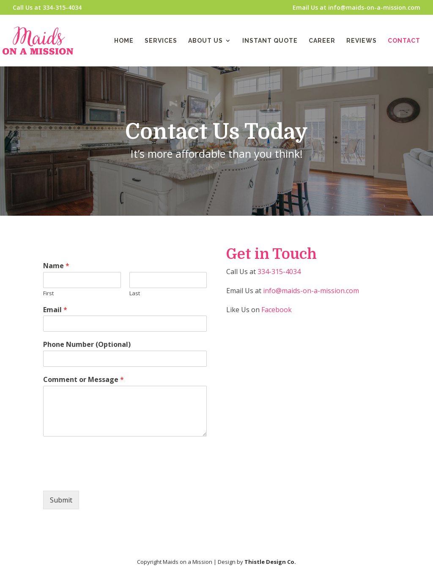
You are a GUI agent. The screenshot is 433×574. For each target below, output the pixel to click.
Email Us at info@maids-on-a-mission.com (356, 8)
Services (161, 41)
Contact (404, 41)
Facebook (276, 309)
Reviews (361, 41)
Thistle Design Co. (270, 562)
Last (134, 293)
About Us (205, 41)
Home (124, 41)
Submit (61, 500)
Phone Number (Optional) (87, 344)
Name (56, 265)
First (48, 293)
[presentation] (107, 476)
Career (322, 41)
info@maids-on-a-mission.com (311, 290)
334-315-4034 (279, 271)
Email (55, 309)
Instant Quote (270, 41)
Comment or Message (83, 379)
